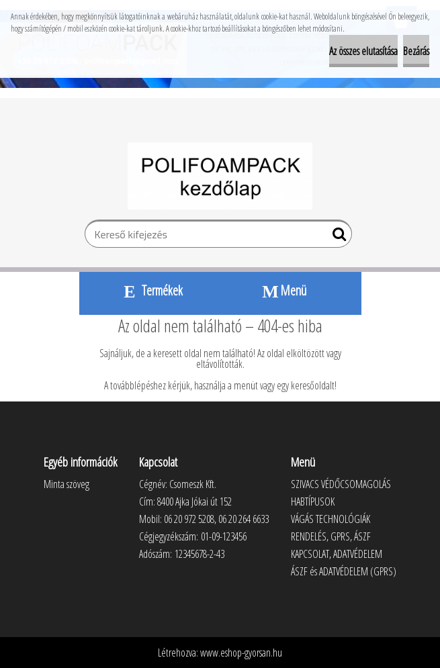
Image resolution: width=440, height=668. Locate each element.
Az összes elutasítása (363, 51)
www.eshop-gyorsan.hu (241, 652)
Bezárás (416, 51)
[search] (336, 237)
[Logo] (220, 175)
